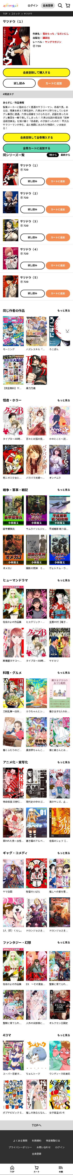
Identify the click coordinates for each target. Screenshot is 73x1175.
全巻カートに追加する (36, 148)
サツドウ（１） (29, 165)
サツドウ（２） (29, 193)
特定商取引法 (53, 1140)
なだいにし (63, 33)
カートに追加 (54, 83)
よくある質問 (20, 1140)
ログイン (33, 5)
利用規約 (36, 1140)
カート (37, 1172)
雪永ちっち (48, 33)
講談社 (46, 37)
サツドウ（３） (29, 221)
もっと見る (63, 310)
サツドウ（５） (29, 277)
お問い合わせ (44, 1147)
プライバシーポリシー (20, 1147)
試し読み (19, 83)
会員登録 (48, 5)
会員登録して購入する (36, 72)
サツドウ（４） (29, 249)
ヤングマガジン (53, 41)
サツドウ (28, 13)
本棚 (61, 1172)
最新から (65, 154)
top (5, 13)
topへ (36, 1125)
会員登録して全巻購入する (36, 137)
